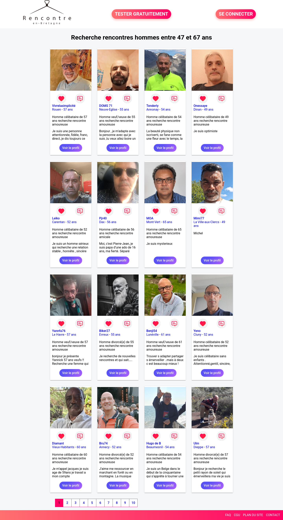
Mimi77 (199, 218)
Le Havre (58, 334)
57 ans (68, 109)
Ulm (196, 443)
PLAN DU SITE (253, 515)
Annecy (104, 447)
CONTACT (273, 515)
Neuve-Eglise (108, 109)
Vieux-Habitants (63, 447)
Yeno (197, 331)
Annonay (152, 109)
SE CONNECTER (236, 14)
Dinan (198, 109)
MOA (149, 218)
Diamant (58, 443)
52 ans (72, 222)
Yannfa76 (58, 331)
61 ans (165, 334)
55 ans (124, 109)
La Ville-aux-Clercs (206, 222)
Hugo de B (153, 443)
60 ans (81, 447)
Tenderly (152, 106)
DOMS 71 (105, 106)
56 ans (111, 222)
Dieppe (198, 447)
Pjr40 (103, 218)
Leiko (56, 218)
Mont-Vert (153, 222)
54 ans (165, 109)
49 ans (208, 109)
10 (133, 503)
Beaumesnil (154, 447)
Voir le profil (70, 148)
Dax (102, 222)
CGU (237, 515)
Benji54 (151, 331)
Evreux (103, 334)
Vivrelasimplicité (63, 106)
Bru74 (103, 443)
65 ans (167, 222)
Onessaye (200, 106)
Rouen (56, 109)
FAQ (228, 515)
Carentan (58, 222)
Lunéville (152, 334)
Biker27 (104, 331)
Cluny (197, 334)
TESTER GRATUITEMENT (141, 14)
